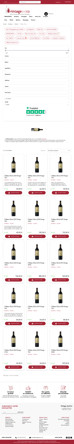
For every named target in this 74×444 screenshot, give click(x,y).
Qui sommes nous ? (43, 427)
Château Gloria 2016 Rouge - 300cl (36, 264)
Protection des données (42, 431)
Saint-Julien (44, 139)
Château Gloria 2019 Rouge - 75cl (36, 307)
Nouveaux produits (9, 420)
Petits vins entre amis (30, 34)
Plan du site (24, 420)
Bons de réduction (65, 425)
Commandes (66, 420)
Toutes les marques (9, 426)
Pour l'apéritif (9, 38)
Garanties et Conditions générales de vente (44, 425)
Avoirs (67, 422)
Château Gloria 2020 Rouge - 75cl (59, 307)
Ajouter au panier (13, 193)
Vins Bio (19, 34)
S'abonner (20, 412)
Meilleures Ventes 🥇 (53, 34)
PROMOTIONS (10, 34)
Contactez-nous (25, 419)
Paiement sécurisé (43, 429)
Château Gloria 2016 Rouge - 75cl (36, 177)
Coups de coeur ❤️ (22, 38)
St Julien (12, 180)
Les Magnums (30, 29)
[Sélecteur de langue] (58, 2)
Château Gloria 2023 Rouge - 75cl (36, 351)
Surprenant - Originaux (58, 38)
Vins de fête (46, 38)
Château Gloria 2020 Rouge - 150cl (36, 220)
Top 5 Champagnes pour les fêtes (14, 29)
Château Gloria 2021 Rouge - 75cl (12, 220)
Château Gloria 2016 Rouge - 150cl (59, 264)
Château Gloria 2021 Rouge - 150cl (59, 220)
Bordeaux (6, 180)
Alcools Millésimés (35, 38)
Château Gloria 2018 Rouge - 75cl (12, 307)
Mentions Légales (43, 422)
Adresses (67, 423)
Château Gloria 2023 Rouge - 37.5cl (12, 351)
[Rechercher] (30, 2)
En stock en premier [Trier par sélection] (59, 150)
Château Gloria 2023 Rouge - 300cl (59, 351)
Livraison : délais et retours (43, 419)
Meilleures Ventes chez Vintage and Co (10, 422)
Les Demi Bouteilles (51, 29)
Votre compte (65, 417)
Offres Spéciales (8, 419)
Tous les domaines (9, 425)
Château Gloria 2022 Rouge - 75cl (12, 177)
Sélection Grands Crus (12, 42)
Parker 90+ (40, 29)
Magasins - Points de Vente (26, 422)
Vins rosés (41, 34)
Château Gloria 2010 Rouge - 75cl (59, 177)
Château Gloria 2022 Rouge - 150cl (12, 264)
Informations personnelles (63, 419)
